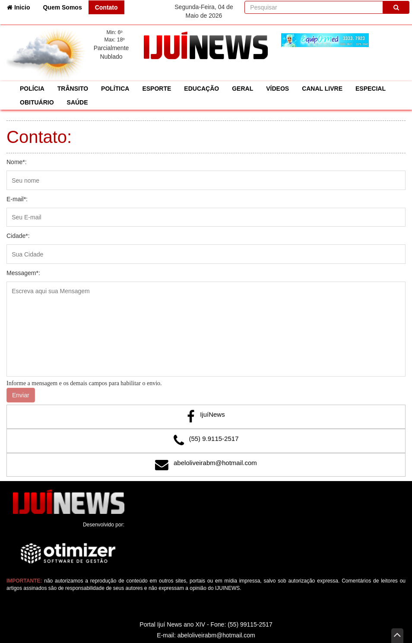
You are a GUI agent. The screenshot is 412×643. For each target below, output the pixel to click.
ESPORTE (156, 88)
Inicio (21, 7)
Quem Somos (62, 7)
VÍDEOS (277, 88)
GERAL (242, 88)
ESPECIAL (370, 88)
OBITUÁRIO (37, 102)
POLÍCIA (32, 88)
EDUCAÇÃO (201, 88)
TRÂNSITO (72, 88)
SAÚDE (77, 102)
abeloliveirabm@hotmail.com (215, 462)
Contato (106, 7)
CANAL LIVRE (322, 88)
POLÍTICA (115, 88)
